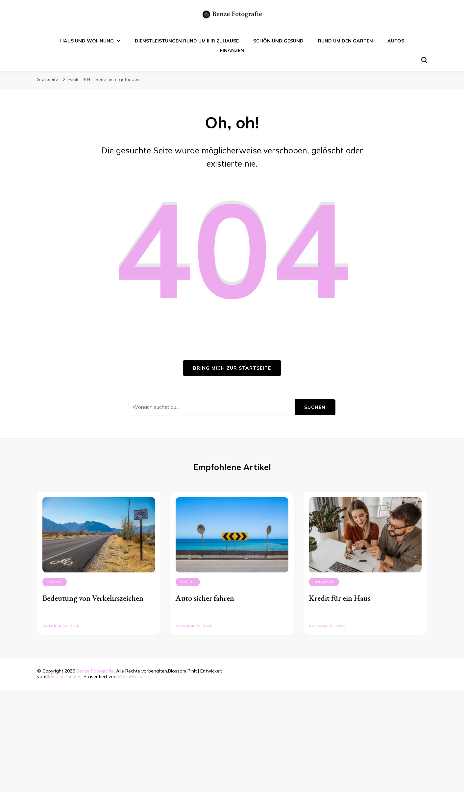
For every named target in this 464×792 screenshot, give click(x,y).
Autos (395, 41)
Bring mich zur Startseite (232, 368)
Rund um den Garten (345, 41)
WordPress (130, 676)
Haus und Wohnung (87, 41)
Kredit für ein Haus (339, 598)
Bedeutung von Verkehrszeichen (92, 598)
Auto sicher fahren (205, 598)
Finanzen (232, 50)
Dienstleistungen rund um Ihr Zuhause (187, 41)
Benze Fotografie (95, 671)
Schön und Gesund (278, 41)
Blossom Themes (63, 676)
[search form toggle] (424, 60)
